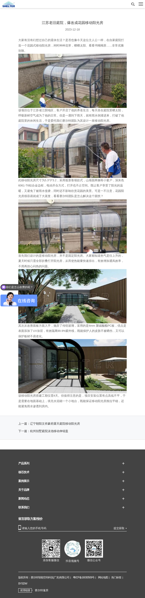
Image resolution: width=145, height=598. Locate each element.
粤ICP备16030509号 (83, 577)
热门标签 (116, 577)
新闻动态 (23, 498)
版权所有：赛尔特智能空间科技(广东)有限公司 (43, 577)
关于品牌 (23, 489)
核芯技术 (23, 472)
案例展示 (23, 481)
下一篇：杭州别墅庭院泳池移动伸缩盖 (43, 431)
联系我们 (23, 507)
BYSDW (22, 583)
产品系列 (23, 463)
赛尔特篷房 (41, 590)
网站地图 (103, 577)
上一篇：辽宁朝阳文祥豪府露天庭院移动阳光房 (49, 423)
